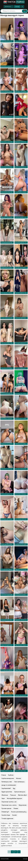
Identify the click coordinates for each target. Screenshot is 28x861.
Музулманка (22, 805)
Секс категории (19, 781)
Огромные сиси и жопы (8, 805)
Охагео (15, 808)
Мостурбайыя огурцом (14, 798)
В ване (3, 775)
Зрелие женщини (19, 792)
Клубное (10, 775)
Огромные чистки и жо (9, 802)
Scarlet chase (5, 815)
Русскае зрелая (6, 808)
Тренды (17, 6)
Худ (14, 788)
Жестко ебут (22, 795)
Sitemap (25, 858)
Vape (3, 798)
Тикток (14, 1)
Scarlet (14, 815)
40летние (4, 795)
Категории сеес (6, 781)
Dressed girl (5, 812)
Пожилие (13, 795)
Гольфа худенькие (7, 818)
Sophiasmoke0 (6, 788)
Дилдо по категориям (8, 785)
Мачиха (18, 778)
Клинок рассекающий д (18, 812)
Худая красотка (6, 792)
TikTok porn (5, 859)
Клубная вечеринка (7, 778)
